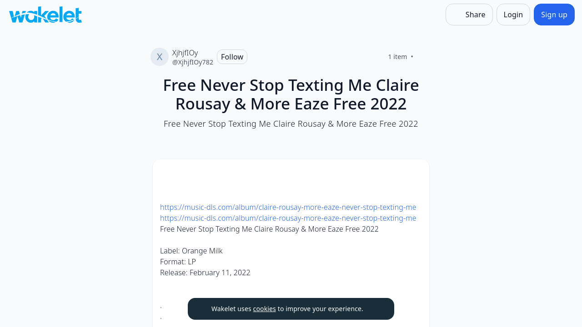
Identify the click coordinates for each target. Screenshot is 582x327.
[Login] (514, 14)
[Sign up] (554, 14)
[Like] (424, 57)
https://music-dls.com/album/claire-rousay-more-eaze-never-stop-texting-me (288, 207)
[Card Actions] (414, 174)
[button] (414, 175)
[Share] (469, 14)
